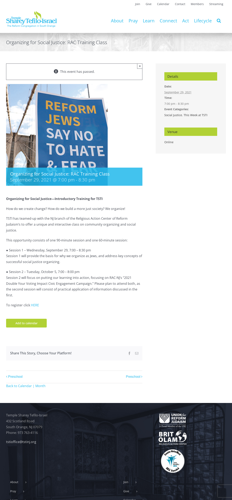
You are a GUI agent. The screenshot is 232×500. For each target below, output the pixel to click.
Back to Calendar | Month (26, 386)
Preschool (15, 376)
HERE (35, 305)
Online (168, 142)
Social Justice (173, 115)
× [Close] (140, 66)
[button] (219, 20)
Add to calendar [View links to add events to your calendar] (26, 323)
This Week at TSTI (195, 115)
